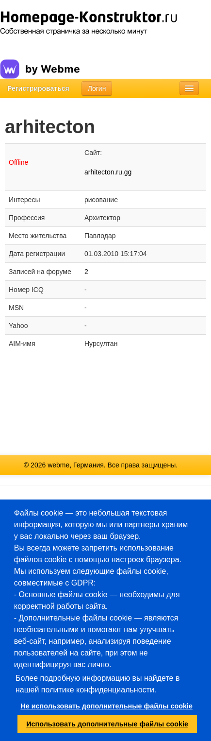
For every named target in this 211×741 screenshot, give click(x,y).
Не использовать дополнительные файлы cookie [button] (106, 706)
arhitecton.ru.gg (107, 172)
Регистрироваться (38, 88)
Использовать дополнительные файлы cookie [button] (107, 724)
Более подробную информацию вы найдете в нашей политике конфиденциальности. (97, 684)
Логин (97, 88)
